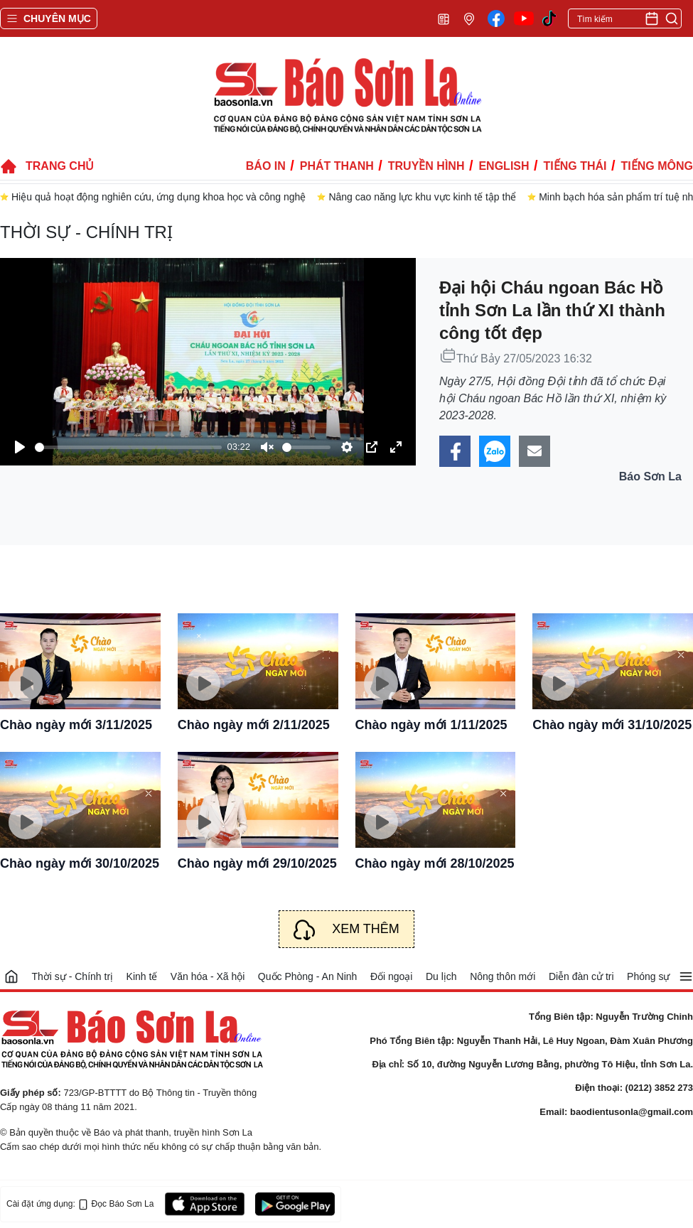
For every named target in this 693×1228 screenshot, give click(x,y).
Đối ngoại (391, 976)
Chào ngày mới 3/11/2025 (76, 725)
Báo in (266, 166)
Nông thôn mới (502, 976)
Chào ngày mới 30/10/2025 (79, 863)
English (503, 166)
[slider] (128, 447)
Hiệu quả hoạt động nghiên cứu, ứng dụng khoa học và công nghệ (158, 197)
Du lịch (441, 976)
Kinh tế (142, 976)
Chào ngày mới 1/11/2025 (431, 725)
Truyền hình (426, 166)
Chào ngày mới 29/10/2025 (257, 863)
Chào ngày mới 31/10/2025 (612, 725)
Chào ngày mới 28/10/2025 (435, 863)
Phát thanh (337, 166)
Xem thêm (365, 929)
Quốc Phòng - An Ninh (308, 976)
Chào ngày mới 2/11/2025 (254, 725)
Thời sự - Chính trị (86, 232)
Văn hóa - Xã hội (208, 976)
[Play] (20, 447)
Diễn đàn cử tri (581, 976)
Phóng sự (648, 976)
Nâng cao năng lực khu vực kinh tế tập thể (422, 197)
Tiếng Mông (657, 166)
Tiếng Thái (575, 166)
